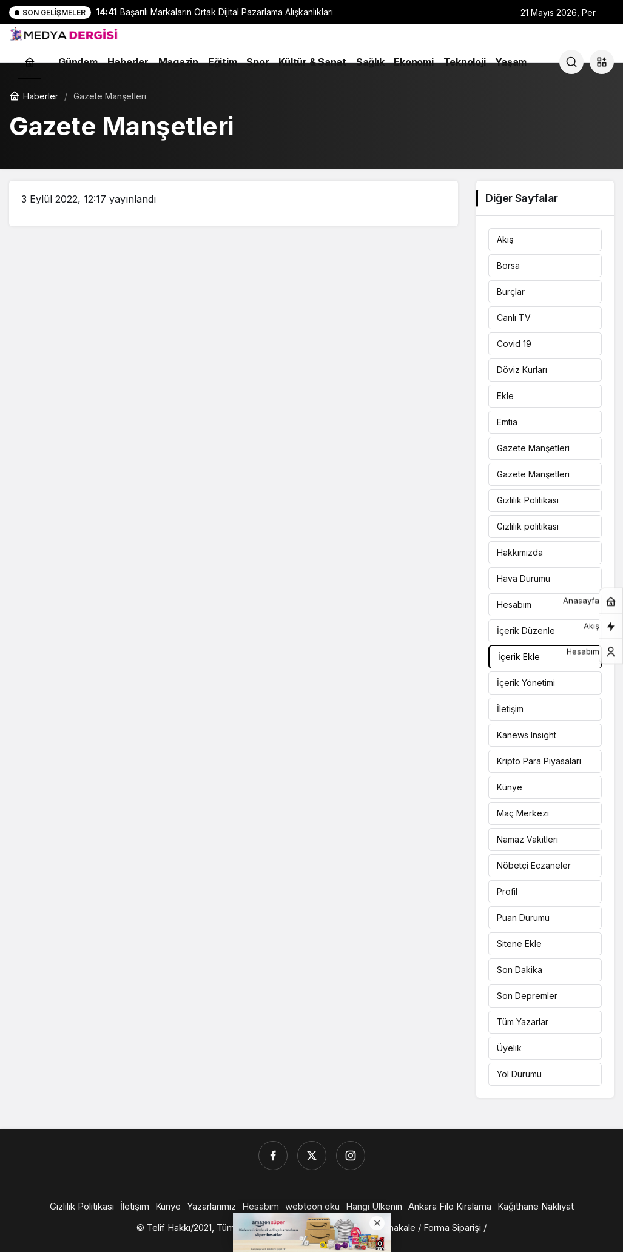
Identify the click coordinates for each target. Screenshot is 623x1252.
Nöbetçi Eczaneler (534, 865)
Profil (507, 891)
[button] (602, 62)
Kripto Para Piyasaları (539, 761)
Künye (509, 787)
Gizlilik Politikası (528, 500)
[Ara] (571, 62)
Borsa (508, 265)
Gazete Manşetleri (533, 448)
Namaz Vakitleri (527, 839)
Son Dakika (519, 969)
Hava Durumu (523, 578)
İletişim (510, 709)
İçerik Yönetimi (526, 683)
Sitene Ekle (519, 943)
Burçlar (511, 291)
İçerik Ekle (519, 656)
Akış (505, 239)
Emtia (507, 422)
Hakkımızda (520, 552)
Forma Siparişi (452, 1227)
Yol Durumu (519, 1074)
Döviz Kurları (522, 370)
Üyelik (509, 1048)
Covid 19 (514, 343)
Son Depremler (527, 996)
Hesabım (514, 604)
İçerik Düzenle (526, 630)
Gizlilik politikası (528, 526)
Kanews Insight (526, 735)
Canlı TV (514, 317)
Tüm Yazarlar (522, 1022)
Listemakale (390, 1227)
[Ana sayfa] (29, 61)
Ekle (505, 396)
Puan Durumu (523, 917)
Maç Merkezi (523, 813)
